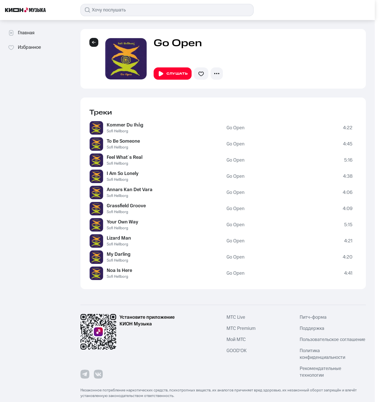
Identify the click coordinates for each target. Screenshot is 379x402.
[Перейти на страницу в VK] (98, 374)
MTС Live (236, 317)
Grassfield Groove (126, 206)
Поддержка (312, 328)
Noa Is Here (119, 270)
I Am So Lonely (123, 173)
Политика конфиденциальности (322, 354)
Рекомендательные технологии (320, 372)
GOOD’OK (237, 350)
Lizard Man (119, 238)
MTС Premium (241, 328)
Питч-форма (313, 317)
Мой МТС (236, 339)
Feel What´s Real (124, 157)
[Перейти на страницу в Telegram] (84, 374)
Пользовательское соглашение (332, 339)
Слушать (173, 73)
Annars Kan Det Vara (129, 189)
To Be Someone (123, 141)
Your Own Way (122, 222)
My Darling (118, 254)
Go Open (235, 128)
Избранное (24, 47)
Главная (21, 33)
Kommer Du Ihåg (125, 125)
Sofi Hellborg (117, 131)
